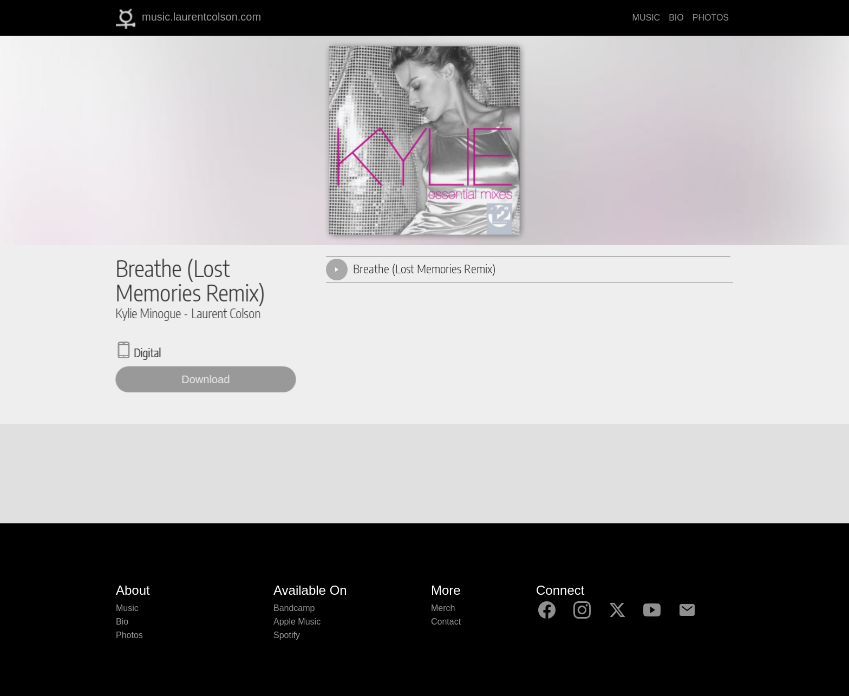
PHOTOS (711, 17)
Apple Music (297, 621)
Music (127, 608)
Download (205, 379)
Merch (443, 608)
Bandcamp (294, 608)
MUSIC (646, 17)
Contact (446, 621)
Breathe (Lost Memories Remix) (424, 268)
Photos (129, 635)
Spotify (286, 635)
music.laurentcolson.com (188, 18)
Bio (122, 621)
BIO (676, 17)
